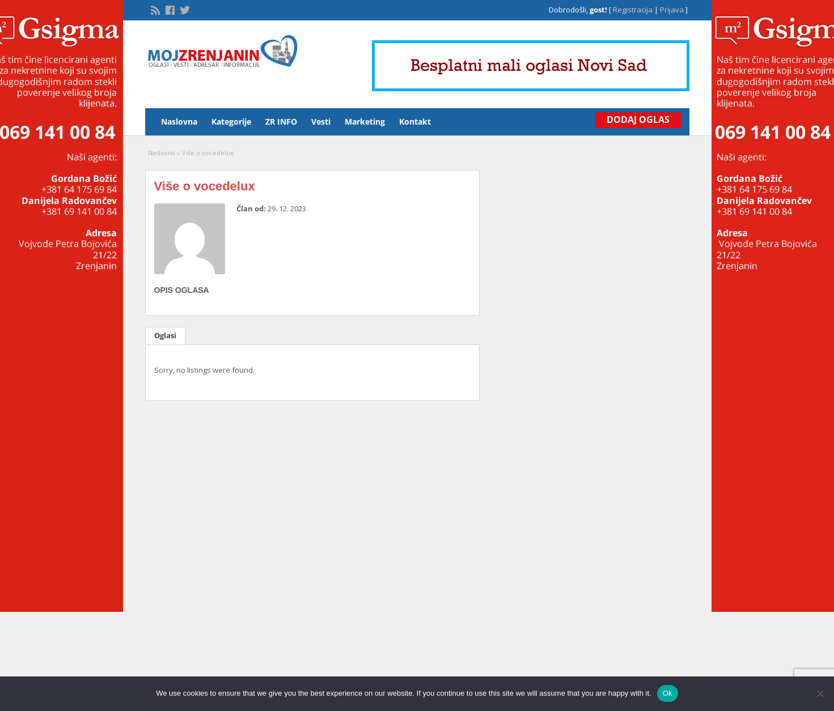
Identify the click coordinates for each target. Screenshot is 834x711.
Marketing (365, 121)
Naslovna (179, 121)
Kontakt (415, 121)
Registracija (633, 10)
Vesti (321, 121)
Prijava (672, 10)
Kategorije (231, 121)
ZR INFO (281, 121)
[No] (819, 693)
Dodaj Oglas (638, 119)
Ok (667, 693)
